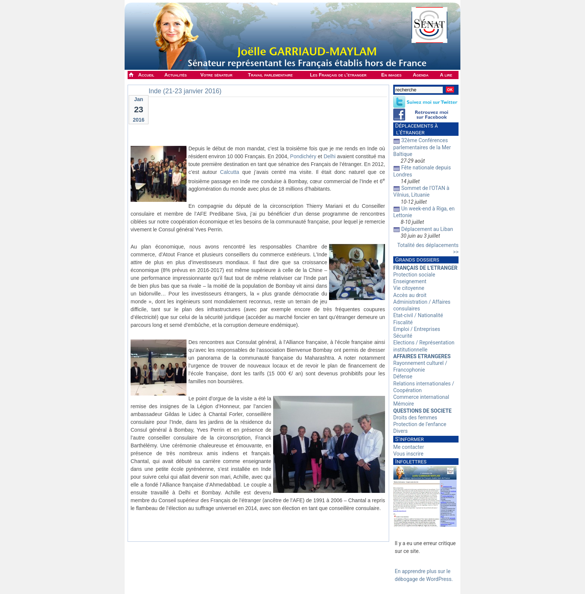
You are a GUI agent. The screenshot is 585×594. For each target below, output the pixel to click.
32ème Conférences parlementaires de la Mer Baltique (422, 147)
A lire (446, 75)
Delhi (329, 156)
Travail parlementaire (270, 75)
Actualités (176, 75)
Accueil (146, 75)
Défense (402, 376)
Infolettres (410, 461)
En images (391, 75)
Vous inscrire (408, 454)
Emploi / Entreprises (416, 329)
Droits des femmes (415, 418)
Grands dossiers (417, 259)
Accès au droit (409, 295)
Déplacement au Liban (427, 229)
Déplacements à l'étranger (415, 129)
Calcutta (229, 172)
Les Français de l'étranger (338, 75)
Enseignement (409, 281)
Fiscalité (403, 322)
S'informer (409, 439)
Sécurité (402, 336)
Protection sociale (414, 275)
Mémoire (403, 404)
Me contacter (408, 447)
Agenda (421, 75)
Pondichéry (303, 156)
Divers (400, 431)
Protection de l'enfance (419, 424)
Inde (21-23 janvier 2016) (185, 91)
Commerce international (421, 397)
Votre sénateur (216, 75)
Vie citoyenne (408, 288)
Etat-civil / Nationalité (418, 315)
